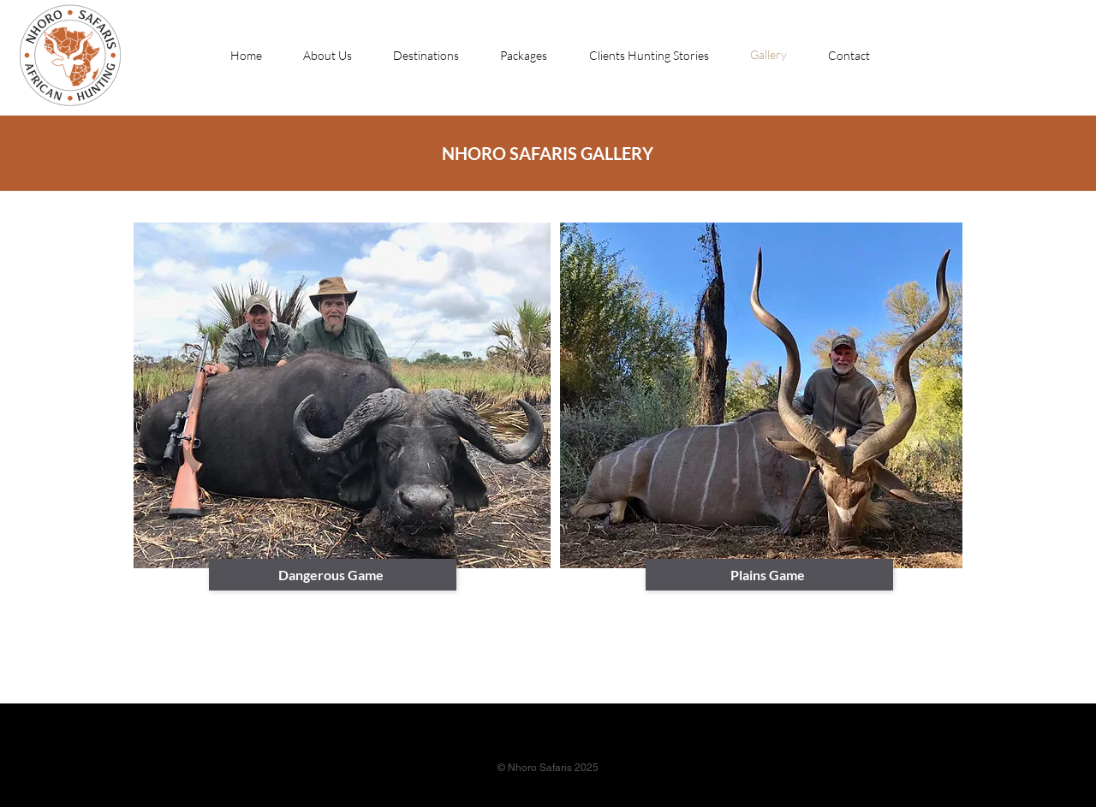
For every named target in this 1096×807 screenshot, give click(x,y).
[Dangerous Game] (332, 574)
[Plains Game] (769, 574)
